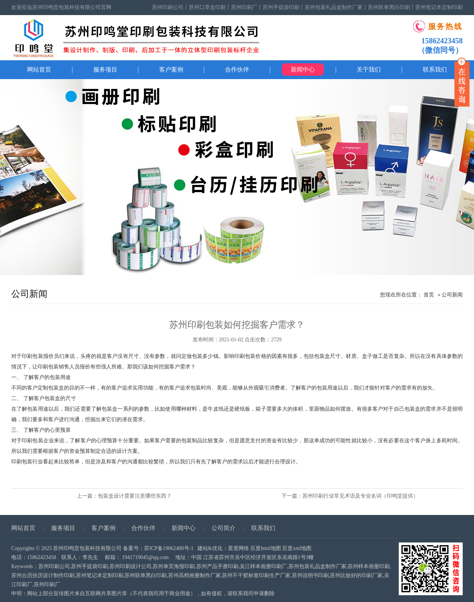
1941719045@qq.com (145, 557)
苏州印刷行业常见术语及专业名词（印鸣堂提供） (360, 496)
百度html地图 (265, 548)
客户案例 (171, 69)
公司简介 (223, 528)
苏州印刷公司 (168, 7)
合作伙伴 (237, 69)
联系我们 (263, 528)
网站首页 (39, 69)
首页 (429, 295)
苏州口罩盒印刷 (207, 7)
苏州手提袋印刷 (281, 7)
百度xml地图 (296, 548)
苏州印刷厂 (244, 7)
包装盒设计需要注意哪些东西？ (135, 496)
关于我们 (369, 69)
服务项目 (105, 69)
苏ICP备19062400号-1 (168, 548)
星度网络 (238, 548)
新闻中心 (303, 69)
